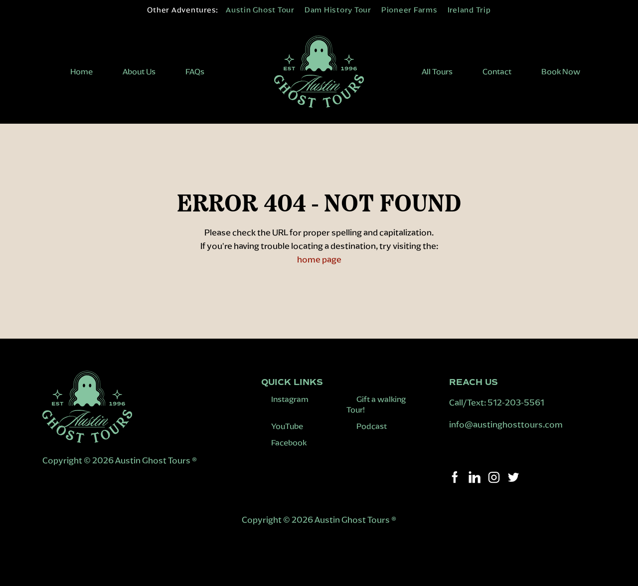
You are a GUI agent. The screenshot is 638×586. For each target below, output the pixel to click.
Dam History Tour (338, 9)
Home (81, 71)
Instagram (290, 399)
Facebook (289, 442)
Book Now (560, 71)
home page (319, 259)
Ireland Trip (469, 9)
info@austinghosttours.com (506, 424)
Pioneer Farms (409, 9)
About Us (139, 71)
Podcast (371, 426)
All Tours (437, 71)
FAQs (194, 71)
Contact (496, 71)
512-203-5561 (515, 402)
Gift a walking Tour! (376, 404)
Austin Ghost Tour (260, 9)
